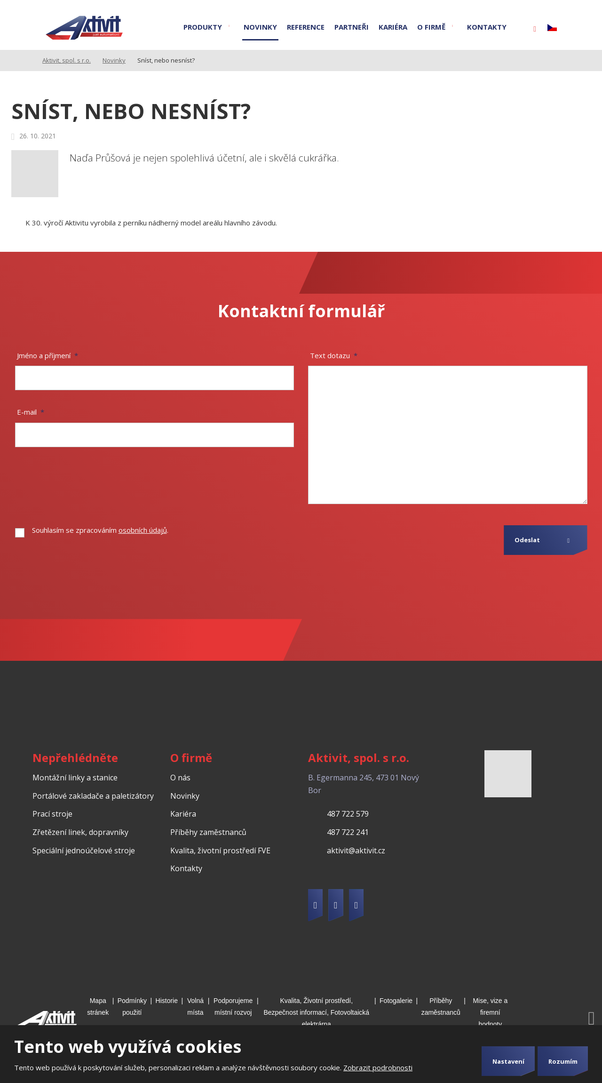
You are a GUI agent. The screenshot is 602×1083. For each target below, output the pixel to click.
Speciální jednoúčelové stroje (83, 850)
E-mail (30, 412)
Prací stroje (52, 814)
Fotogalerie (396, 1000)
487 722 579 (348, 814)
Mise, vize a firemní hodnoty (490, 1012)
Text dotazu (333, 355)
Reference (306, 27)
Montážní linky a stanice (75, 777)
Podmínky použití (132, 1006)
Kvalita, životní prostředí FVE (220, 850)
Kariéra (393, 27)
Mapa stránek (98, 1006)
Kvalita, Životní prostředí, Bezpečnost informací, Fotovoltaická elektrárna (316, 1012)
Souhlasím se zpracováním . (100, 530)
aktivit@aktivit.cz (356, 850)
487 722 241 (348, 832)
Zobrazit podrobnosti (377, 1067)
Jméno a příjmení (47, 355)
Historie (167, 1000)
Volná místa (195, 1006)
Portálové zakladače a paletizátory (93, 796)
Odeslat (527, 540)
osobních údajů (143, 530)
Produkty (202, 27)
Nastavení (508, 1061)
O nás (180, 777)
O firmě (431, 27)
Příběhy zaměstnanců (208, 832)
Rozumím (563, 1061)
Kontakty (487, 27)
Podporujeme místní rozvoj (233, 1006)
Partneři (351, 27)
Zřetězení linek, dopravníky (80, 832)
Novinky (260, 27)
